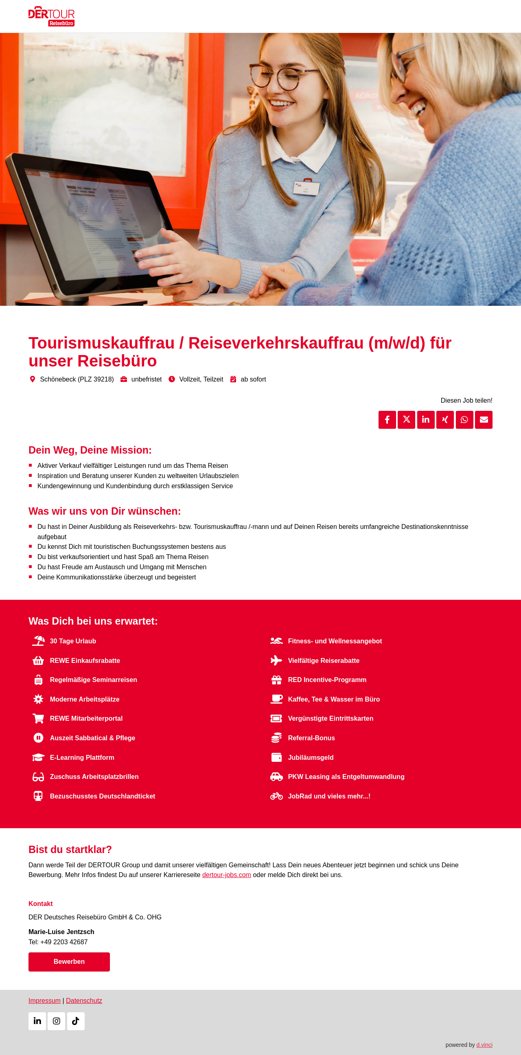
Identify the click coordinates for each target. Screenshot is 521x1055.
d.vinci (485, 1044)
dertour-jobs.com (226, 874)
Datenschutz (84, 1000)
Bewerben (69, 961)
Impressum (44, 1000)
